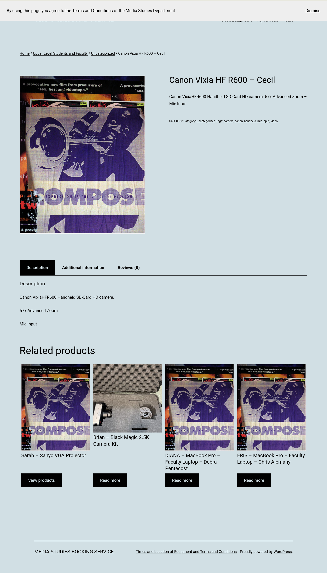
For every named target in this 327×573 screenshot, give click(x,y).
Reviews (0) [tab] (129, 267)
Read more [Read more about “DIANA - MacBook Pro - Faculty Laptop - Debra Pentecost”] (182, 480)
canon (239, 121)
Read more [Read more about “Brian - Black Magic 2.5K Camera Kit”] (110, 480)
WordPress (283, 551)
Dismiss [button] (313, 10)
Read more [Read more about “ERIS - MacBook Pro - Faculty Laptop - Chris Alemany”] (254, 480)
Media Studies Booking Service (74, 552)
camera (229, 121)
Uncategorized (103, 53)
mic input (263, 121)
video (274, 121)
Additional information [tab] (83, 267)
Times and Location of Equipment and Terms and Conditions (186, 551)
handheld (250, 121)
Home (25, 53)
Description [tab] (37, 267)
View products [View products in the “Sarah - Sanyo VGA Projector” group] (41, 480)
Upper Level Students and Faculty (60, 53)
